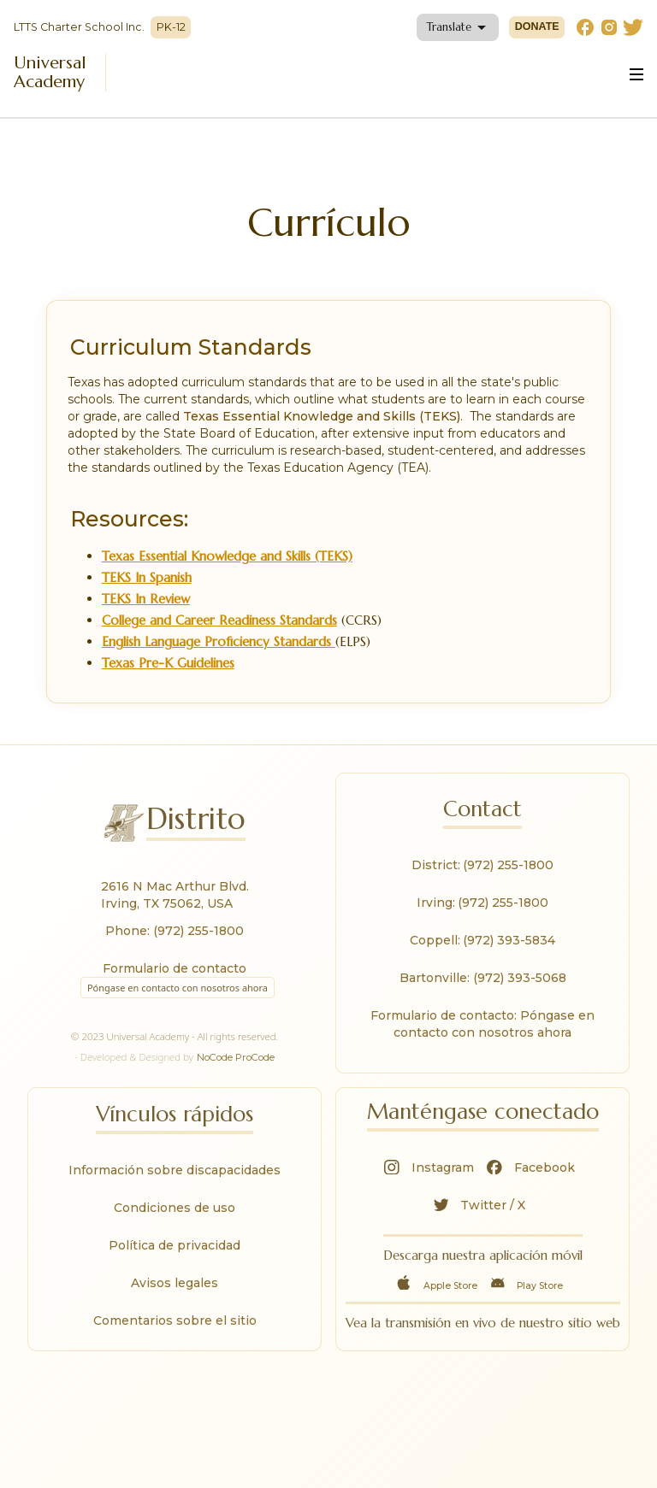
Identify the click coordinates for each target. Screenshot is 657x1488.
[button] (458, 27)
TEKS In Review (146, 599)
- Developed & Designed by (174, 1057)
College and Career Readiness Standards (219, 620)
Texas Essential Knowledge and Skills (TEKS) (227, 556)
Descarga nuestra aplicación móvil (483, 1255)
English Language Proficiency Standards (218, 641)
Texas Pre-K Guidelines (168, 663)
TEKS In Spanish (147, 577)
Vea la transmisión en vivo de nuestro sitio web (483, 1322)
